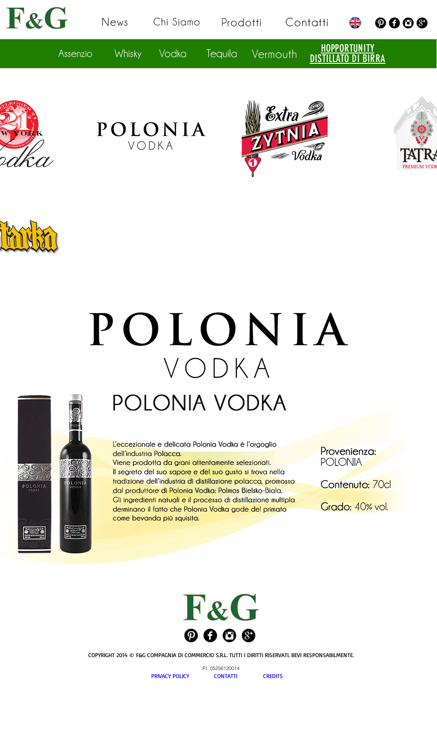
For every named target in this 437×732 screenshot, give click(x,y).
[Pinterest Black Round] (380, 23)
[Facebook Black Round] (394, 23)
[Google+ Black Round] (422, 23)
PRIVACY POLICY (182, 675)
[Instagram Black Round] (408, 23)
